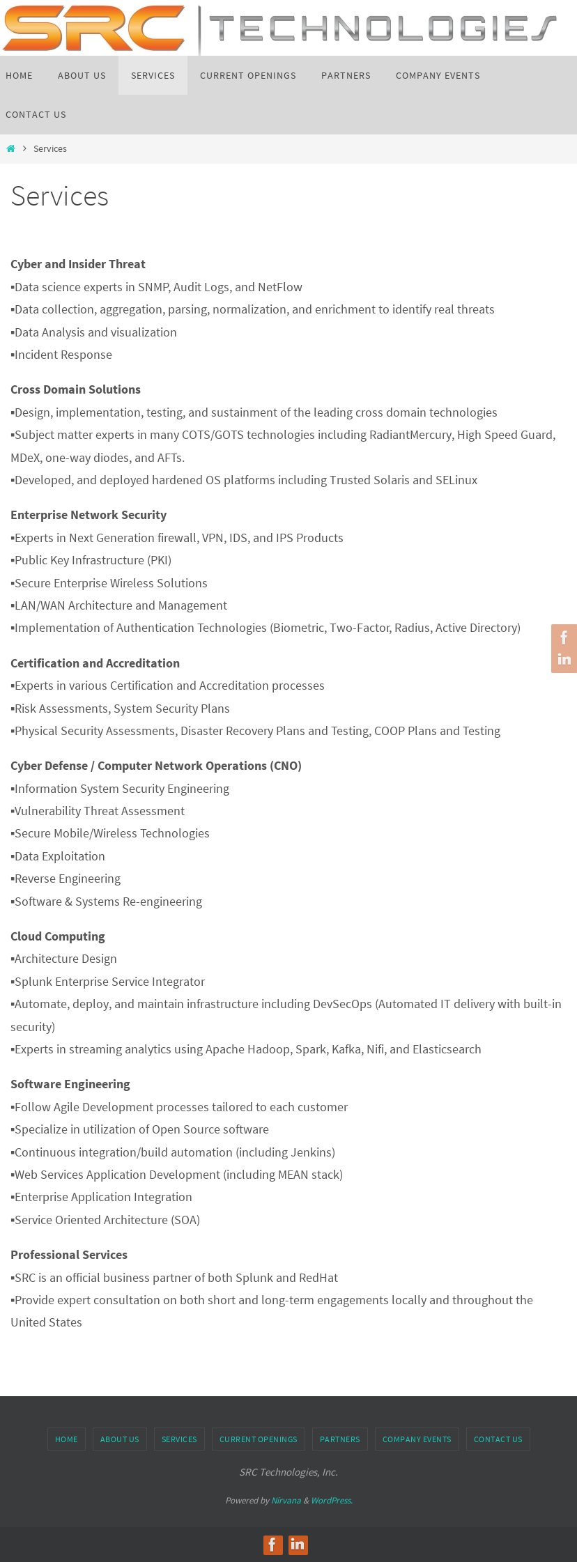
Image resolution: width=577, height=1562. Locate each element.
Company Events (417, 1439)
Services (179, 1439)
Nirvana (286, 1500)
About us (119, 1439)
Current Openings (259, 1439)
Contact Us (498, 1439)
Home (66, 1439)
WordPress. (332, 1500)
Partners (340, 1439)
